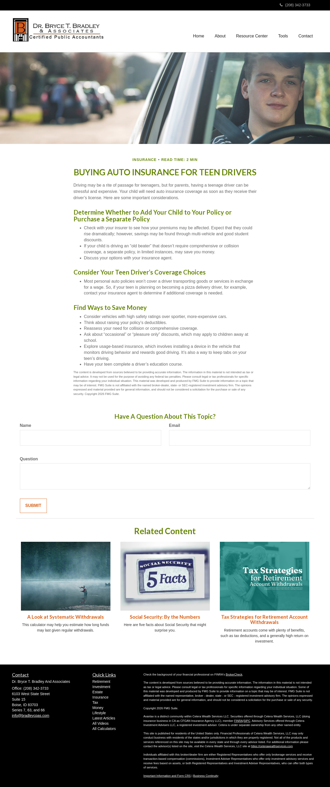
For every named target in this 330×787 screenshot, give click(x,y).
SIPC (247, 720)
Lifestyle (99, 713)
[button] (220, 31)
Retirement (101, 681)
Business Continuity (206, 775)
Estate (97, 692)
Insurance (100, 697)
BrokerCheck (234, 674)
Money (97, 708)
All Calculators (104, 729)
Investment (101, 687)
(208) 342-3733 (295, 5)
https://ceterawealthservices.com (272, 746)
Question (29, 459)
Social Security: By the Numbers (165, 617)
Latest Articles (103, 718)
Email (174, 425)
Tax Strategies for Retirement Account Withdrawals (264, 619)
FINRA (238, 720)
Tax (95, 702)
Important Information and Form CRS (167, 775)
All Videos (100, 723)
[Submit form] (33, 506)
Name (25, 425)
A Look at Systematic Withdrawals (65, 617)
